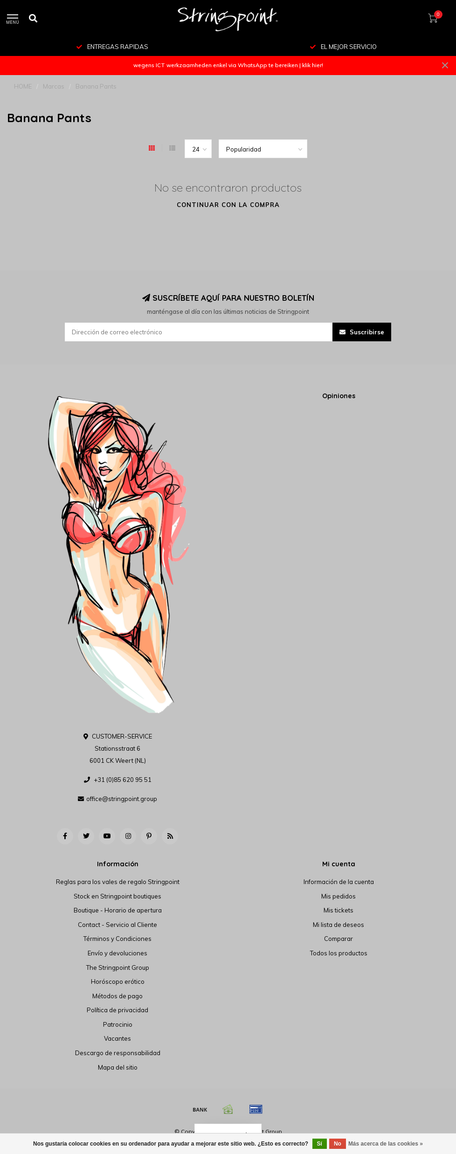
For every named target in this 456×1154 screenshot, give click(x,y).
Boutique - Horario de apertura (118, 910)
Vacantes (117, 1038)
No (337, 1143)
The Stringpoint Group (117, 967)
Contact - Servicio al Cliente (117, 924)
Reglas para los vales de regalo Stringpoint (118, 881)
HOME (23, 86)
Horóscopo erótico (118, 981)
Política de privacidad (117, 1010)
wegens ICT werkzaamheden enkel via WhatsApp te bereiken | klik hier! (228, 65)
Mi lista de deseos (338, 924)
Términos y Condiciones (117, 938)
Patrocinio (117, 1024)
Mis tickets (338, 910)
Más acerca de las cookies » (385, 1143)
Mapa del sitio (118, 1067)
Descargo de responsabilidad (117, 1053)
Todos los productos (338, 953)
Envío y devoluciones (117, 953)
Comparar (338, 938)
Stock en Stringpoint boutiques (117, 896)
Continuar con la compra (228, 204)
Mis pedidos (338, 896)
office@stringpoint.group (121, 798)
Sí (319, 1143)
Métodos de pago (117, 996)
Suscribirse (361, 332)
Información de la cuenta (339, 881)
